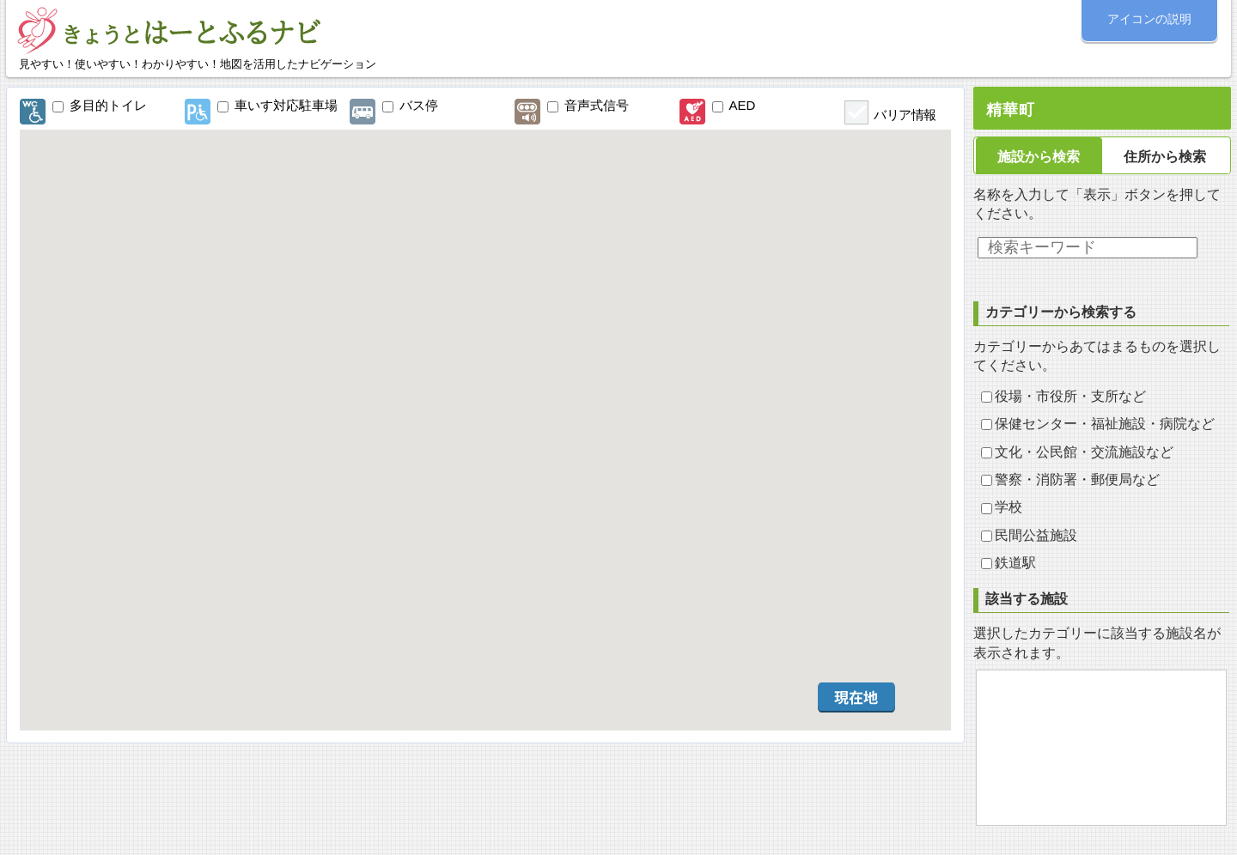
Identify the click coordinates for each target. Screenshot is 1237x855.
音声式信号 (596, 106)
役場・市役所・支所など (1070, 396)
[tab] (1039, 156)
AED (742, 106)
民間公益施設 (1036, 535)
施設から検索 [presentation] (1038, 156)
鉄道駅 (1015, 562)
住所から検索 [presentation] (1165, 156)
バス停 (418, 106)
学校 (1008, 507)
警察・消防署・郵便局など (1077, 479)
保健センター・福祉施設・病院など (1105, 423)
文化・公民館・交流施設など (1084, 452)
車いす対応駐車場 (286, 106)
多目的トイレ (108, 106)
